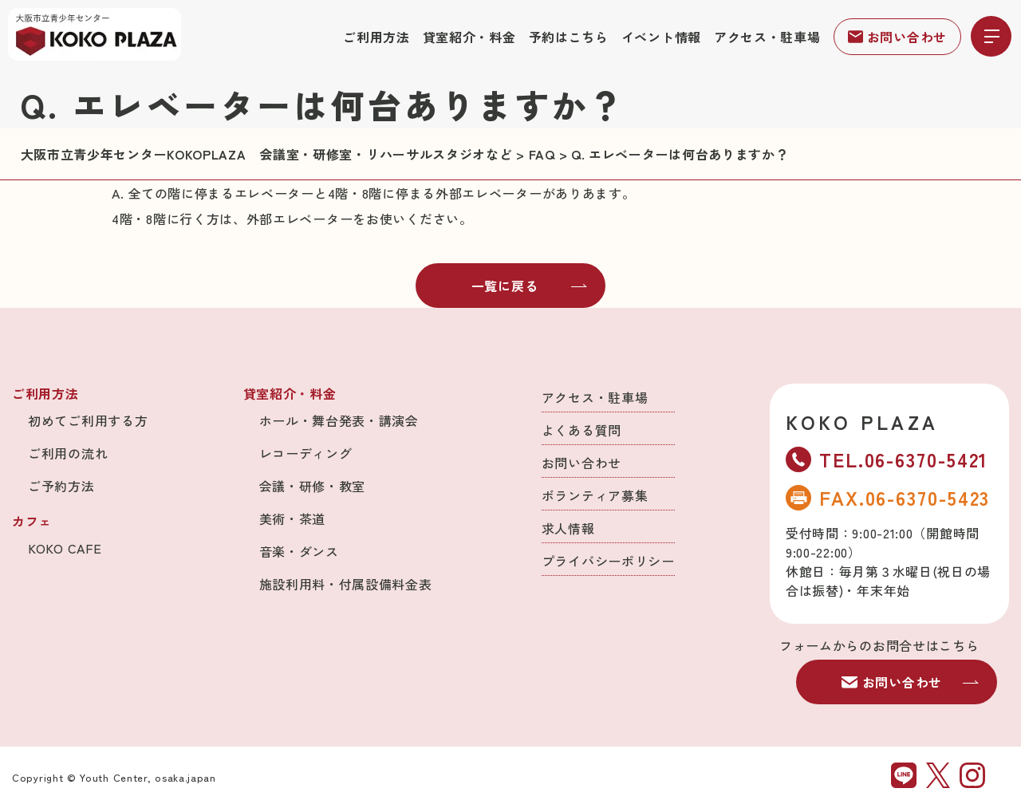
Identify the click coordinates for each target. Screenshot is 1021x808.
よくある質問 (581, 429)
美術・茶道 (292, 518)
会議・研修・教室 (312, 485)
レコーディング (306, 453)
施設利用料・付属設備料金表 (345, 583)
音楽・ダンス (299, 551)
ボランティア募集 (595, 495)
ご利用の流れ (68, 453)
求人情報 (568, 528)
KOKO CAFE (64, 548)
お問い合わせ (897, 36)
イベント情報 (661, 36)
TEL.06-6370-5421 (887, 459)
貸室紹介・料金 (469, 36)
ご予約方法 (61, 485)
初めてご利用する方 (88, 420)
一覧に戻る (529, 285)
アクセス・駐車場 (767, 36)
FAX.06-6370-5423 (888, 497)
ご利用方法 (376, 36)
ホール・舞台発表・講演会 (339, 420)
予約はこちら (569, 36)
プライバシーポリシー (608, 560)
